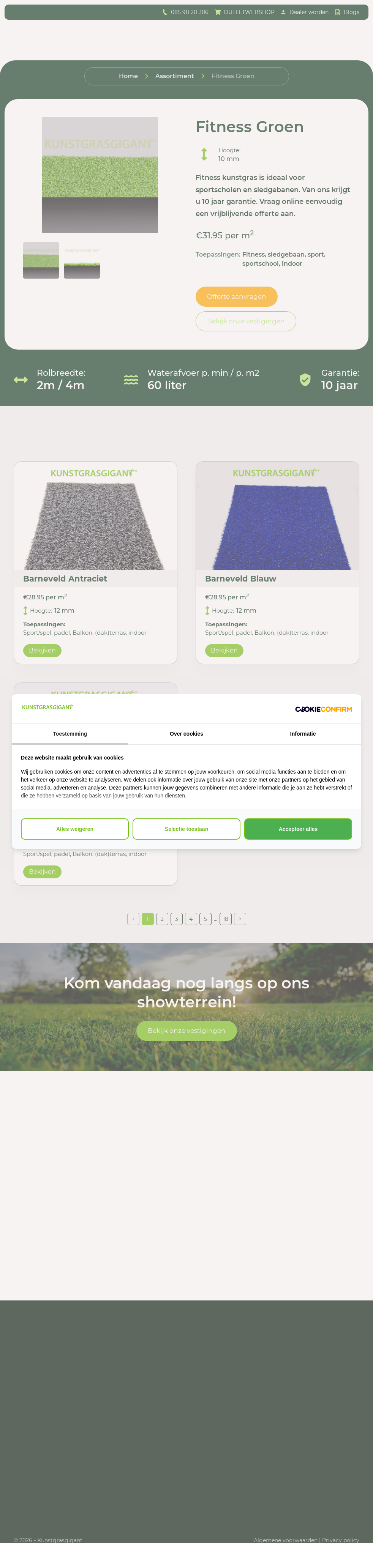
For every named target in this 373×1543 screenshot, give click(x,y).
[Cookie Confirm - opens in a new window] (323, 709)
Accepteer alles (298, 829)
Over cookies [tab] (186, 734)
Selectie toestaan (186, 829)
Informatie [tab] (303, 734)
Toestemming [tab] (70, 734)
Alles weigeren (74, 829)
